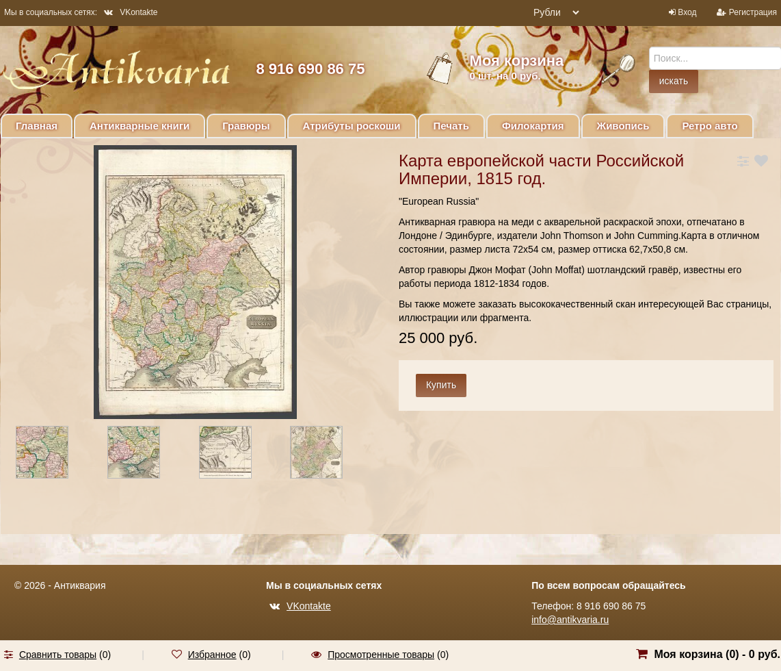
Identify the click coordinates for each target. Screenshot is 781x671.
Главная (36, 125)
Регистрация (753, 12)
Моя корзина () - (717, 654)
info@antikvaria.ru (570, 619)
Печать (451, 125)
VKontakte (130, 12)
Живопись (623, 125)
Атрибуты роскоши (352, 125)
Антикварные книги (139, 125)
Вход (687, 12)
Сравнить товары (57, 654)
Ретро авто (709, 125)
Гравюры (245, 125)
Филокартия (533, 125)
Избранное (212, 654)
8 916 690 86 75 (310, 68)
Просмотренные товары (381, 654)
